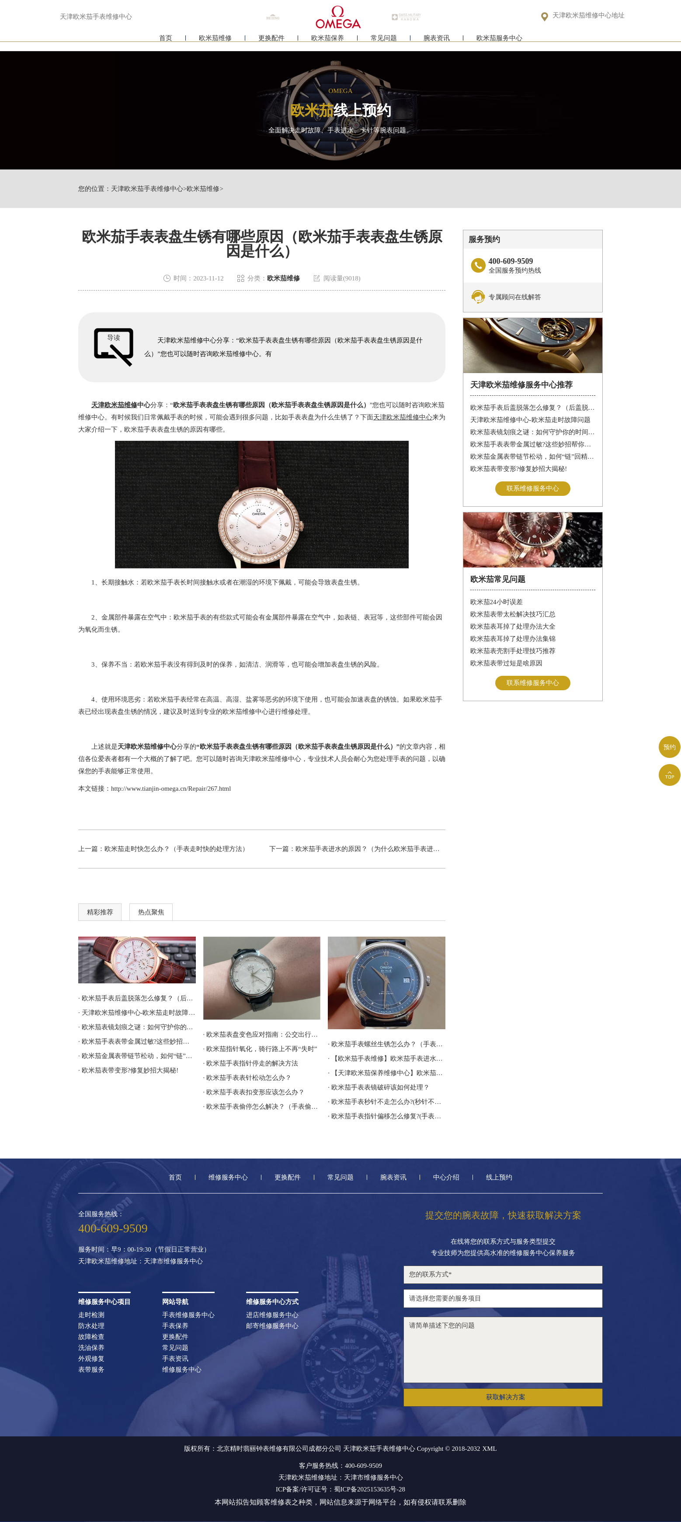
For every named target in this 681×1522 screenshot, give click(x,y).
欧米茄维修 (215, 42)
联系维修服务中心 (533, 488)
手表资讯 (175, 1359)
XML (489, 1449)
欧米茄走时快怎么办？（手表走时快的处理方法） (176, 848)
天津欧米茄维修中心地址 (588, 16)
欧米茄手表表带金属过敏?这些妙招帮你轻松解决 (533, 444)
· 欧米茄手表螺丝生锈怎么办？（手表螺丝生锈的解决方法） (386, 1044)
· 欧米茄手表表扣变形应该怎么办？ (254, 1092)
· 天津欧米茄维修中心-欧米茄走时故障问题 (137, 1012)
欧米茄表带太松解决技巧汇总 (513, 614)
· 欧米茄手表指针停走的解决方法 (251, 1063)
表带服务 (91, 1369)
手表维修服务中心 (188, 1315)
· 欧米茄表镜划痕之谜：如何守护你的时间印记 (137, 1027)
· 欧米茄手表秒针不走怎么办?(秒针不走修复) (386, 1101)
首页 (165, 42)
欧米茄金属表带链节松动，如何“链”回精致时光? (533, 456)
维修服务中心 (228, 1177)
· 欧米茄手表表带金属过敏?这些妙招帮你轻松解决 (137, 1041)
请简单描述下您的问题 (503, 1350)
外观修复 (91, 1359)
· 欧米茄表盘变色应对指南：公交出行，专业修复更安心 (262, 1034)
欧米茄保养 (327, 42)
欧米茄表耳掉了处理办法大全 (513, 626)
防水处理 (91, 1326)
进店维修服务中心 (272, 1315)
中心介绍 (446, 1177)
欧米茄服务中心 (499, 42)
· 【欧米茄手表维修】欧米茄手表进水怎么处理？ (386, 1058)
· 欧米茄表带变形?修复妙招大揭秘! (128, 1070)
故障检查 (91, 1337)
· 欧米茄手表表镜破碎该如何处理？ (379, 1087)
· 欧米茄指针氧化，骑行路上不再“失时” (260, 1048)
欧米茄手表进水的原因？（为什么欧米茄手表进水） (370, 848)
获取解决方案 (505, 1397)
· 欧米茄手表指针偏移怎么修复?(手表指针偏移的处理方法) (386, 1116)
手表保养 (175, 1326)
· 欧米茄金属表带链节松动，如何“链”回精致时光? (137, 1055)
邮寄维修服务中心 (272, 1326)
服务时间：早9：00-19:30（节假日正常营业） (144, 1249)
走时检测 (91, 1315)
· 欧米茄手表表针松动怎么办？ (247, 1077)
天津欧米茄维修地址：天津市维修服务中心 (140, 1261)
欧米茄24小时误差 (496, 601)
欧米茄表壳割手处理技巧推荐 (513, 650)
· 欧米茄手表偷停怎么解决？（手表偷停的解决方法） (262, 1106)
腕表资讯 (437, 42)
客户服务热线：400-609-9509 (340, 1466)
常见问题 (384, 42)
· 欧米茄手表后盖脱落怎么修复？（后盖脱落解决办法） (137, 998)
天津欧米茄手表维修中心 (147, 189)
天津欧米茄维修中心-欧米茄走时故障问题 (530, 419)
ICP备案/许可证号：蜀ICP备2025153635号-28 (340, 1489)
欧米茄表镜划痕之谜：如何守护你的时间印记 (533, 432)
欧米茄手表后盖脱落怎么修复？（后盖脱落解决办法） (533, 407)
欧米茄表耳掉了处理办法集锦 (513, 638)
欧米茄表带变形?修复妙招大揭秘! (518, 468)
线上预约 (499, 1177)
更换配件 (271, 42)
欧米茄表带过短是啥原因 (506, 663)
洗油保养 (91, 1348)
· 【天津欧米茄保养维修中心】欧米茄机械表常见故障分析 (386, 1072)
